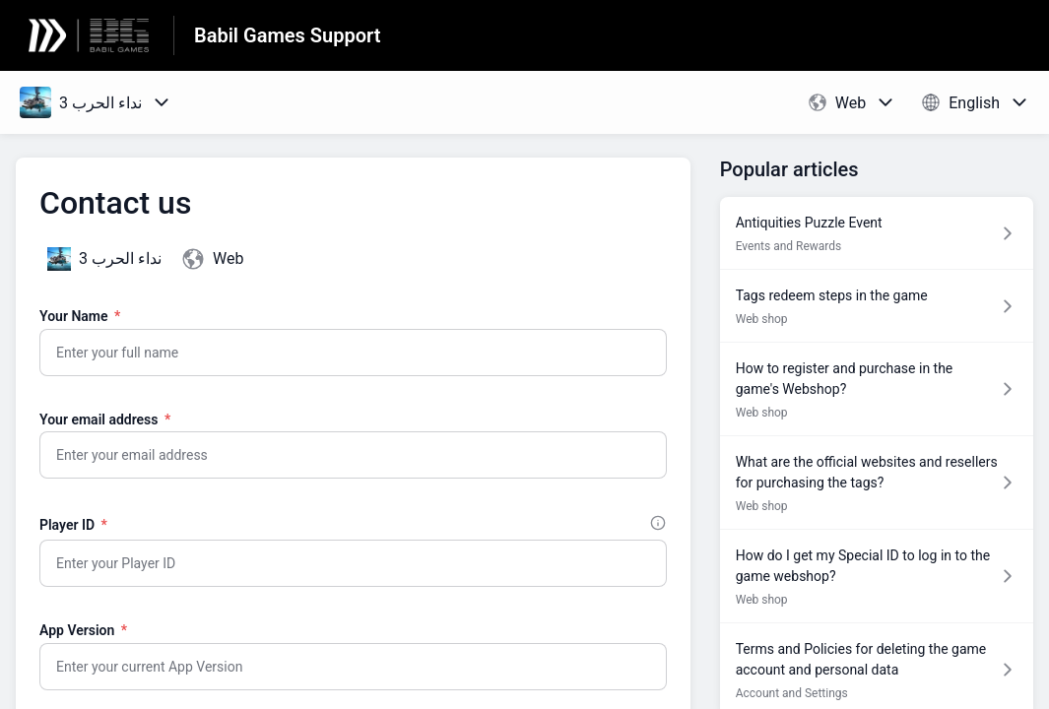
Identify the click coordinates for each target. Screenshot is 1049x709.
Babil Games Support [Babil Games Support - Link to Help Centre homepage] (287, 35)
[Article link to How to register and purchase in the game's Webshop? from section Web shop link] (876, 388)
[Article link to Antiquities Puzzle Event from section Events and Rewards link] (876, 233)
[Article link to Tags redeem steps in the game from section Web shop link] (876, 306)
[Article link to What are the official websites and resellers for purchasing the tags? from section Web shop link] (876, 482)
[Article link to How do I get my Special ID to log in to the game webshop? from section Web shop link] (876, 576)
